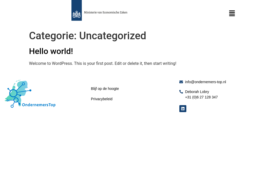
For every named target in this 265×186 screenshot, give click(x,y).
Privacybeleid (101, 99)
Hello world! (51, 51)
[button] (231, 13)
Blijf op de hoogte (105, 89)
